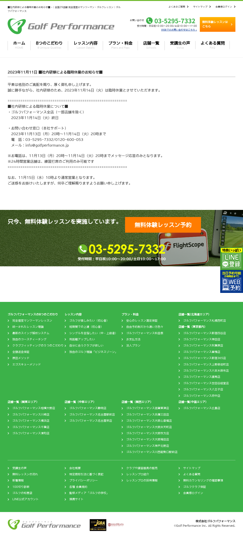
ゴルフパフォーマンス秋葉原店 (203, 345)
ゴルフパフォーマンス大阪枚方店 (147, 433)
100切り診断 (20, 486)
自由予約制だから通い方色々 (144, 326)
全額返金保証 (20, 352)
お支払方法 (133, 339)
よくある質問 (213, 45)
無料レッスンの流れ (25, 474)
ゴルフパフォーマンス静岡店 (87, 408)
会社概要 (75, 468)
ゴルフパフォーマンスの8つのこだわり (33, 314)
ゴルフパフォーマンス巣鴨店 (201, 352)
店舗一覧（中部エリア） (80, 402)
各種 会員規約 (78, 486)
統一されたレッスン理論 (28, 326)
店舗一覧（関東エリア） (23, 402)
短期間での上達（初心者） (86, 326)
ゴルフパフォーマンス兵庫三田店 (147, 414)
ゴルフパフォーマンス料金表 (144, 333)
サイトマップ (200, 6)
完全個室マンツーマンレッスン (32, 320)
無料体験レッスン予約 (163, 225)
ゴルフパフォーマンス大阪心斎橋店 (149, 420)
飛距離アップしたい (82, 339)
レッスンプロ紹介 (137, 474)
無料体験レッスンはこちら (215, 24)
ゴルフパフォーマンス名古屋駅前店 (92, 414)
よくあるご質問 (176, 6)
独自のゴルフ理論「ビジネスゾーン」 (93, 352)
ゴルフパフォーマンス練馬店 (201, 376)
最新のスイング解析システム (30, 333)
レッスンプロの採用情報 (142, 480)
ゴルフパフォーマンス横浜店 (30, 420)
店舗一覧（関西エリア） (137, 402)
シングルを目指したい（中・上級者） (93, 333)
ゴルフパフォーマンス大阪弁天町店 (149, 427)
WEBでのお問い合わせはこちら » (179, 29)
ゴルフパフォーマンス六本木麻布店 (206, 370)
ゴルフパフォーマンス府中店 (201, 395)
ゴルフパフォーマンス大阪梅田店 (147, 439)
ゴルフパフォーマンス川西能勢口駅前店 (152, 452)
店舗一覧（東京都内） (192, 326)
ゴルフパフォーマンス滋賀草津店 (147, 408)
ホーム (19, 45)
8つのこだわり (49, 45)
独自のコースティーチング (29, 339)
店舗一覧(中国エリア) (192, 402)
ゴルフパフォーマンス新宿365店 (204, 358)
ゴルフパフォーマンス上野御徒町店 (206, 364)
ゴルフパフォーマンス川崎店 (30, 414)
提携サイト (76, 499)
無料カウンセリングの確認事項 (203, 480)
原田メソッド (20, 358)
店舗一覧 (151, 45)
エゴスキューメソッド (26, 364)
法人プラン (133, 345)
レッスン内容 (85, 45)
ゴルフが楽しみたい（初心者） (89, 320)
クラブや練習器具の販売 (142, 468)
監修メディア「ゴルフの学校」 (89, 493)
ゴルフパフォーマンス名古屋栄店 (90, 420)
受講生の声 (180, 45)
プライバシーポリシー (83, 480)
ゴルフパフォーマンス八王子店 (203, 389)
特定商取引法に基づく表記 (86, 474)
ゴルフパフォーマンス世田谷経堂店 (206, 383)
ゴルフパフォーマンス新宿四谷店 (204, 333)
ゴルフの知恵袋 (22, 493)
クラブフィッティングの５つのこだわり (38, 345)
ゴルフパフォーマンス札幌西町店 (204, 320)
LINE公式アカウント (25, 499)
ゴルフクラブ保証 (194, 486)
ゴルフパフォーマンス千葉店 (30, 427)
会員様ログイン (223, 6)
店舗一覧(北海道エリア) (193, 314)
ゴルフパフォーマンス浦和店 (30, 433)
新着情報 (18, 480)
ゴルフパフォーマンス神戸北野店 (147, 445)
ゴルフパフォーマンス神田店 (201, 339)
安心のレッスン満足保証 (142, 320)
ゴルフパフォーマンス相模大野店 (33, 408)
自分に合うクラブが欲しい (86, 345)
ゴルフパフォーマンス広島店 (201, 408)
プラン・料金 (120, 45)
